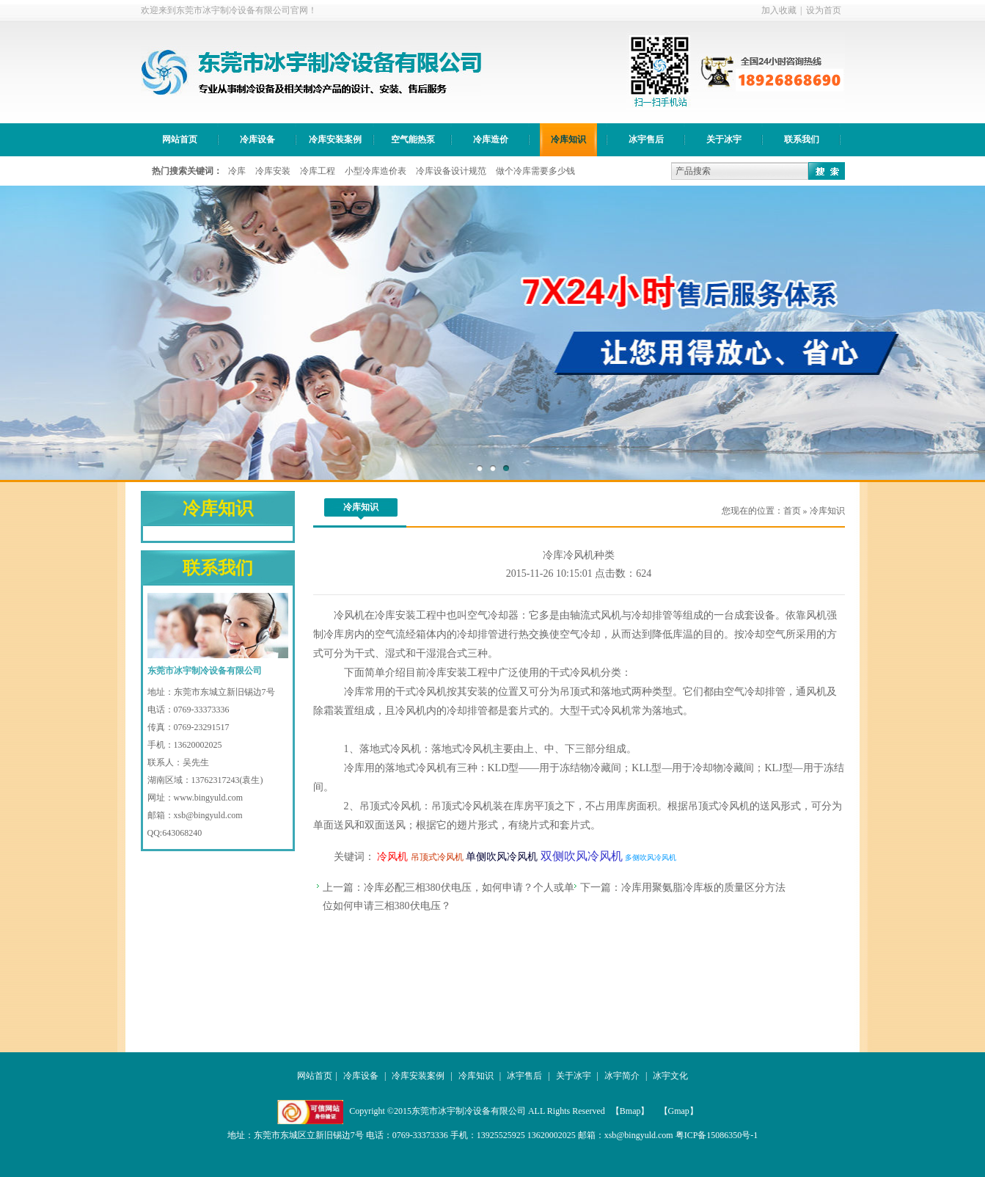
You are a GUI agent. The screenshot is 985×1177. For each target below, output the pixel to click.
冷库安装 (272, 171)
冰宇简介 (622, 1076)
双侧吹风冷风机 (582, 856)
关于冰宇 (724, 139)
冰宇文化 (670, 1076)
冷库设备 (257, 139)
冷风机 (349, 615)
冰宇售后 (646, 139)
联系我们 (801, 139)
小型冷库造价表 (375, 171)
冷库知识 (568, 139)
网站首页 (179, 139)
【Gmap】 (679, 1111)
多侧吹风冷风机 (650, 857)
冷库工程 (317, 171)
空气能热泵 (413, 139)
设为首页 (823, 10)
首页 (792, 511)
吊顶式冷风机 (390, 806)
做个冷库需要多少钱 (535, 171)
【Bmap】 (631, 1111)
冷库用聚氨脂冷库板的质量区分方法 (703, 887)
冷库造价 (490, 139)
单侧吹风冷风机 (502, 856)
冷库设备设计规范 (451, 171)
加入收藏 (779, 10)
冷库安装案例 (335, 139)
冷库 (237, 171)
